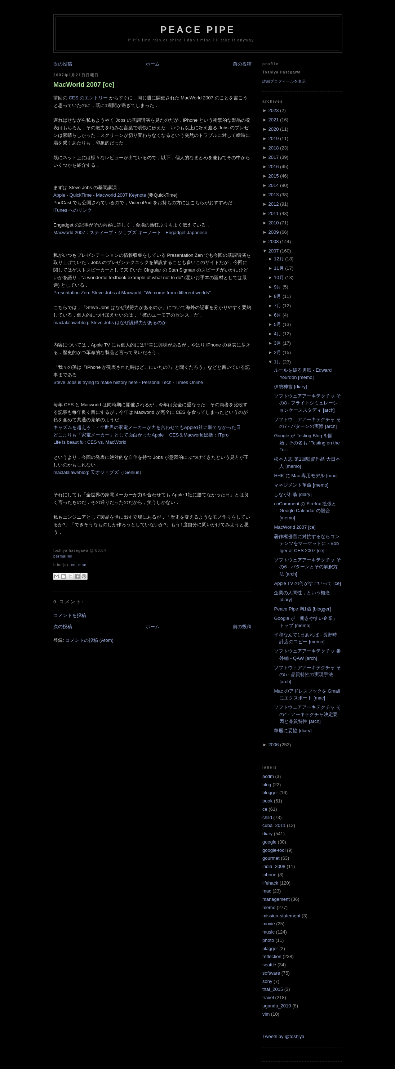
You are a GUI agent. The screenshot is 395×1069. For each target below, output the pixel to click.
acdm (268, 776)
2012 (273, 204)
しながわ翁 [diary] (292, 494)
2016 (273, 166)
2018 (273, 148)
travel (268, 997)
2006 (273, 744)
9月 (277, 287)
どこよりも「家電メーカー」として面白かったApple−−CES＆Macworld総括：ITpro (140, 435)
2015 (273, 176)
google (269, 842)
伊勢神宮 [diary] (290, 386)
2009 (273, 232)
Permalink (62, 556)
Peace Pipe (197, 29)
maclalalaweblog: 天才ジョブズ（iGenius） (98, 472)
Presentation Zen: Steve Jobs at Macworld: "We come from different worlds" (132, 292)
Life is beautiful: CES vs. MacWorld (90, 442)
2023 (273, 110)
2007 (273, 251)
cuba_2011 (273, 825)
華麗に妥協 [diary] (292, 730)
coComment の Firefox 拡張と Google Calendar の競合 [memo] (305, 510)
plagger (270, 948)
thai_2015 (272, 989)
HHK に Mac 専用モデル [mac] (305, 475)
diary (267, 833)
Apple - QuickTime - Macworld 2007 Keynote (99, 195)
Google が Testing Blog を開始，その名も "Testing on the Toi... (306, 442)
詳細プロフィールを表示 (284, 81)
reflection (271, 956)
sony (267, 981)
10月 (279, 277)
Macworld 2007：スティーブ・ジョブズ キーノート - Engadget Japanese (130, 232)
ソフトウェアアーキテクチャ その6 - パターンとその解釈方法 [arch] (307, 567)
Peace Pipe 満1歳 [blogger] (302, 609)
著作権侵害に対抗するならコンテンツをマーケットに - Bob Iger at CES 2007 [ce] (306, 543)
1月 (277, 361)
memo (268, 907)
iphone (269, 874)
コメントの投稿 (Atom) (89, 640)
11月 (279, 268)
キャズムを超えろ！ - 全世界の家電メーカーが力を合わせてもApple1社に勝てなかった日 (147, 427)
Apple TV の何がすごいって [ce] (307, 583)
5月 (277, 324)
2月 (277, 352)
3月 (277, 343)
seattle (269, 964)
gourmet (271, 858)
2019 (273, 138)
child (267, 817)
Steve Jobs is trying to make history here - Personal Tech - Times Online (128, 382)
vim (266, 1014)
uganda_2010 (276, 1005)
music (268, 932)
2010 (273, 222)
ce (73, 565)
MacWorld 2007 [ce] (83, 84)
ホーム (153, 64)
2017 (273, 157)
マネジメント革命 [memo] (301, 485)
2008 (273, 241)
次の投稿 (62, 64)
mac (82, 565)
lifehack (270, 883)
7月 (277, 305)
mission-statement (281, 915)
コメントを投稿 (69, 615)
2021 (273, 119)
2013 (273, 194)
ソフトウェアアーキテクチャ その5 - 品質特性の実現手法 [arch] (307, 674)
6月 (277, 315)
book (267, 801)
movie (268, 923)
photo (268, 940)
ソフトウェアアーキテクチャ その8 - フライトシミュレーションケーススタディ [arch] (307, 403)
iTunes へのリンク (72, 210)
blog (266, 784)
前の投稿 (242, 64)
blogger (270, 792)
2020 (273, 129)
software (271, 973)
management (276, 899)
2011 (273, 213)
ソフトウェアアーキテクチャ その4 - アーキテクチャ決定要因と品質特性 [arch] (307, 714)
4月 (277, 333)
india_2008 (273, 866)
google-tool (273, 850)
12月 (279, 258)
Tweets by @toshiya (283, 1036)
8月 (277, 296)
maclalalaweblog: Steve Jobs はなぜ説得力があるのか (110, 322)
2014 (273, 185)
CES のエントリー (88, 97)
